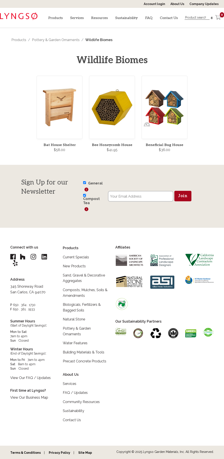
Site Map (85, 452)
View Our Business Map (29, 398)
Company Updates (204, 4)
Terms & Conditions (25, 452)
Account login (154, 4)
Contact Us (169, 18)
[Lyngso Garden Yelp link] (15, 263)
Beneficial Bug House (164, 145)
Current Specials (76, 257)
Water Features (75, 343)
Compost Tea (91, 201)
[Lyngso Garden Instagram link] (33, 257)
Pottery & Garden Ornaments (56, 40)
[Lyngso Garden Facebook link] (13, 257)
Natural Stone (74, 319)
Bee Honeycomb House (112, 145)
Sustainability (126, 18)
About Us (177, 4)
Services (77, 18)
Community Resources (81, 402)
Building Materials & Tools (83, 352)
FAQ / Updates (75, 393)
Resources (99, 18)
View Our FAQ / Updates (30, 378)
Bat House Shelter (60, 145)
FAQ (148, 18)
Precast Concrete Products (84, 361)
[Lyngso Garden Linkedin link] (44, 257)
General (95, 183)
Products (55, 18)
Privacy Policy (59, 452)
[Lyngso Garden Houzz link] (22, 257)
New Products (74, 266)
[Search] (212, 18)
